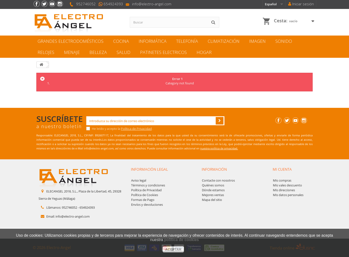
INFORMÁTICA (153, 41)
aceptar (173, 249)
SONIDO (283, 41)
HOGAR (204, 52)
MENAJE (72, 52)
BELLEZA (98, 52)
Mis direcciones (284, 190)
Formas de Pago (142, 200)
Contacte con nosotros (218, 180)
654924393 (113, 3)
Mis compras (282, 180)
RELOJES (46, 52)
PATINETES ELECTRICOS (163, 52)
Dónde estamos (213, 190)
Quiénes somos (213, 185)
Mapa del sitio (212, 200)
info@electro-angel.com (151, 3)
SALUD (123, 52)
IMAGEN (257, 41)
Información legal (149, 169)
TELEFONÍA (187, 41)
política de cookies (181, 240)
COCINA (121, 41)
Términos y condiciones (148, 185)
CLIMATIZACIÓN (223, 41)
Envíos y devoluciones (147, 204)
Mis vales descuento (287, 185)
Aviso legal (138, 180)
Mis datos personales (288, 195)
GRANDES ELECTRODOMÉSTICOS (70, 41)
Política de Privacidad (136, 128)
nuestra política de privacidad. (219, 148)
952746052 (86, 3)
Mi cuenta (282, 169)
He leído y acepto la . (119, 128)
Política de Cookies (144, 195)
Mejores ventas (213, 195)
